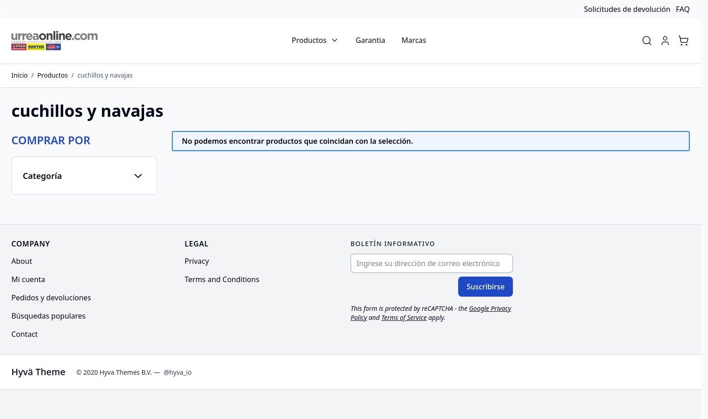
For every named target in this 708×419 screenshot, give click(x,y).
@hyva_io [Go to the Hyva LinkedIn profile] (178, 372)
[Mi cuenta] (665, 40)
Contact (24, 334)
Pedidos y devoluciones (51, 298)
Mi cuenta (28, 279)
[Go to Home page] (54, 40)
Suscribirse (485, 287)
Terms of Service (404, 317)
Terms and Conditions (222, 279)
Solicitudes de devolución (627, 9)
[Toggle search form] (647, 40)
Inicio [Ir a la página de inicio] (19, 75)
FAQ (683, 9)
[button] (84, 140)
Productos (309, 40)
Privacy (197, 261)
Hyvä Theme (38, 372)
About (21, 261)
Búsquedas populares (48, 316)
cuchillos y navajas (105, 75)
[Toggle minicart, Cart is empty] (683, 40)
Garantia (370, 40)
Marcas (414, 40)
